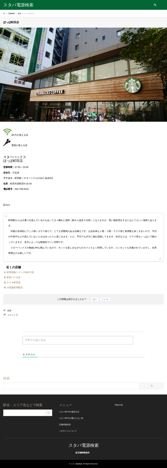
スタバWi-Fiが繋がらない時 (71, 418)
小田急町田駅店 (15, 287)
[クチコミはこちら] (77, 340)
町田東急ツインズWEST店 (20, 272)
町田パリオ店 (13, 277)
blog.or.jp (119, 405)
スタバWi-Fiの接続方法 (69, 412)
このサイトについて (68, 431)
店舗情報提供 (65, 424)
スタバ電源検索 (83, 445)
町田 (9, 311)
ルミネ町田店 (13, 282)
